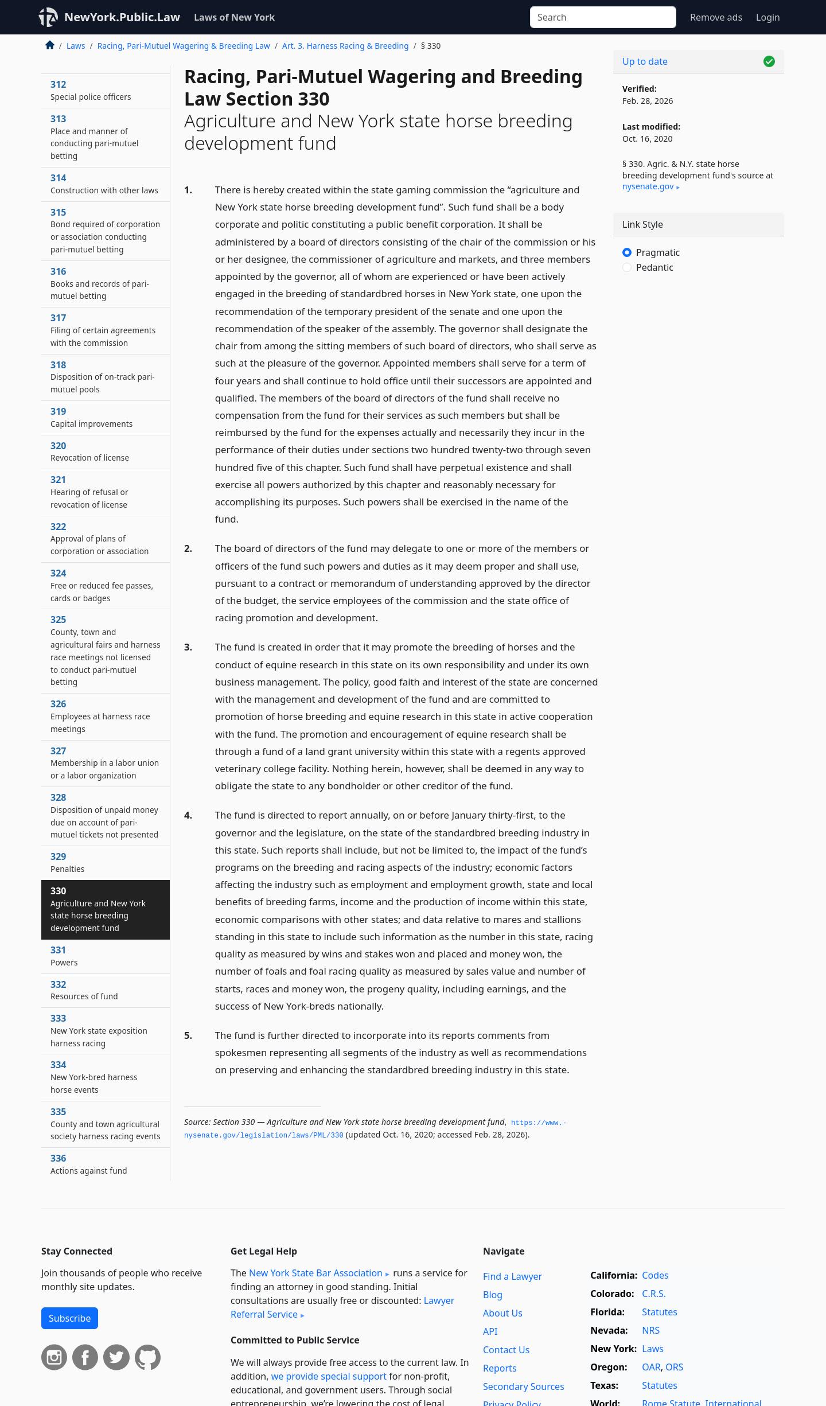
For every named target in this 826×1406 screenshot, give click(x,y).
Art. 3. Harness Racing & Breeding (345, 45)
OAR (651, 1367)
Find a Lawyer (512, 1276)
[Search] (603, 17)
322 (99, 538)
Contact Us (506, 1349)
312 (90, 90)
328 (104, 815)
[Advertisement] (699, 473)
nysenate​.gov (647, 186)
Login (768, 17)
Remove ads (716, 17)
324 (101, 585)
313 (94, 136)
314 (104, 184)
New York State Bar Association (316, 1273)
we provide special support (329, 1376)
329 (67, 862)
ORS (674, 1367)
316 (99, 283)
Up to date (645, 61)
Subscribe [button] (70, 1318)
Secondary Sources (523, 1386)
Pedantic (654, 267)
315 (105, 230)
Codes (655, 1275)
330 (98, 909)
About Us (503, 1313)
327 (104, 763)
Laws (76, 45)
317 (102, 329)
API (490, 1331)
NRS (651, 1330)
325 (105, 650)
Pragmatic (658, 252)
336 (88, 1164)
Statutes (659, 1312)
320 (89, 451)
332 (84, 990)
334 (94, 1076)
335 (105, 1123)
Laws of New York (234, 17)
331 (64, 956)
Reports (500, 1368)
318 (102, 377)
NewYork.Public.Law (122, 17)
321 (89, 491)
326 (100, 716)
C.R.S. (654, 1293)
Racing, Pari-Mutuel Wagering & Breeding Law (184, 45)
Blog (492, 1294)
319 (91, 417)
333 (98, 1030)
